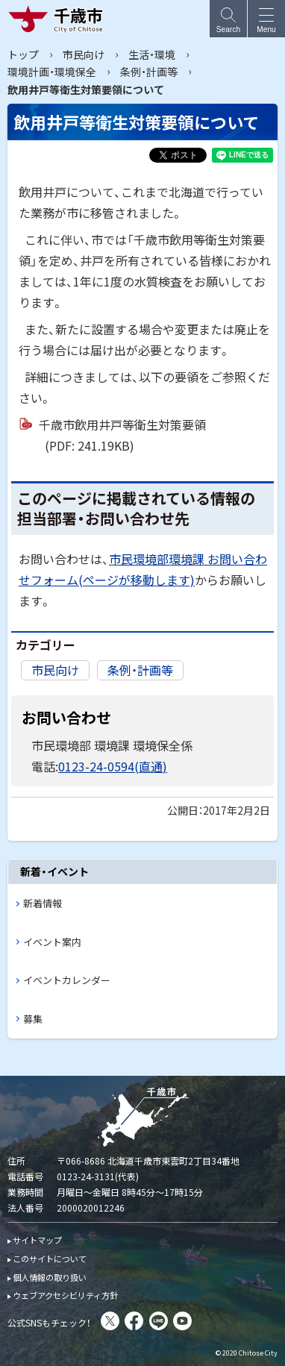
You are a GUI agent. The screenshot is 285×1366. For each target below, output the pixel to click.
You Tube (182, 1321)
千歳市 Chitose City (58, 18)
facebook (134, 1321)
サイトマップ (37, 1240)
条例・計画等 (149, 71)
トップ (23, 54)
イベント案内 (52, 942)
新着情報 (42, 903)
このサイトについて (50, 1259)
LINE (158, 1321)
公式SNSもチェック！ (49, 1322)
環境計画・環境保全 (51, 71)
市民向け (83, 54)
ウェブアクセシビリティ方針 (65, 1295)
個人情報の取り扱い (50, 1277)
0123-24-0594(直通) (112, 766)
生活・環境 (151, 54)
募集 (33, 1019)
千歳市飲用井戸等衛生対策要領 (122, 436)
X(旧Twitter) (110, 1321)
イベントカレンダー (66, 980)
